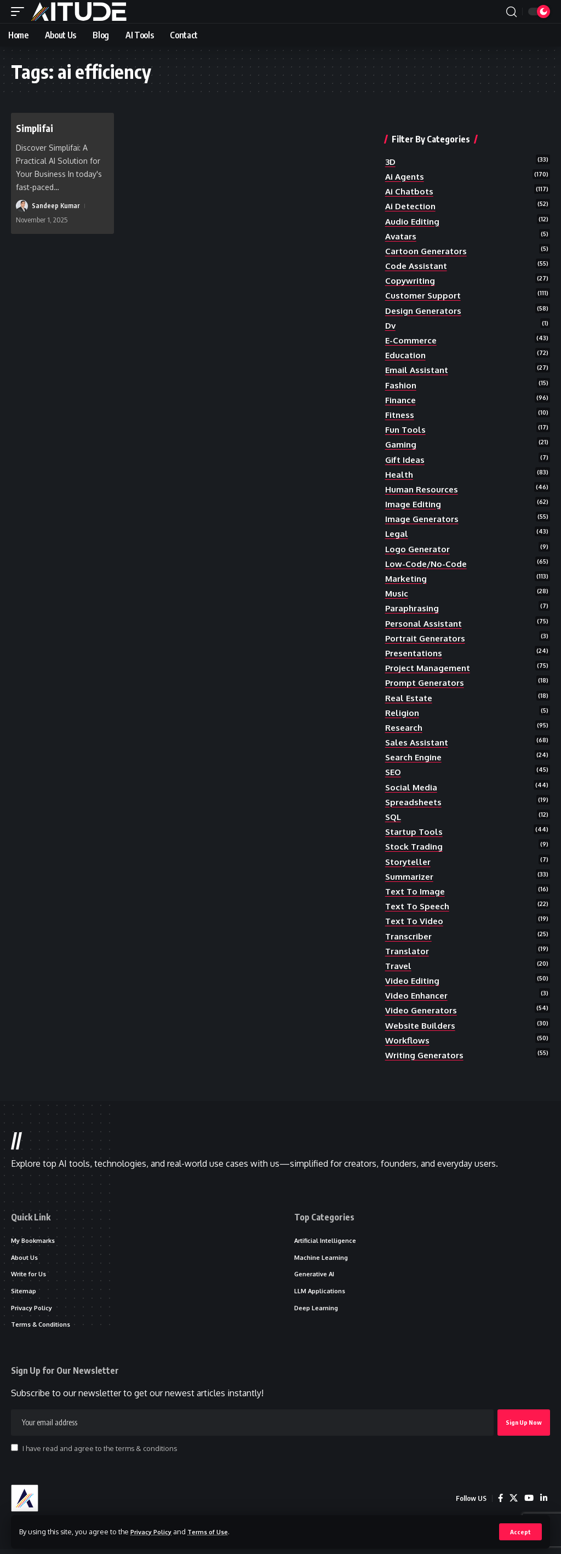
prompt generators (427, 682)
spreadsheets (415, 801)
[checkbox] (14, 1451)
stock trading (415, 846)
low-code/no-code (427, 563)
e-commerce (412, 340)
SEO (394, 771)
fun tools (406, 429)
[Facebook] (498, 1503)
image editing (414, 503)
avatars (402, 236)
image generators (424, 518)
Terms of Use (217, 1531)
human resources (423, 489)
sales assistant (418, 742)
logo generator (419, 548)
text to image (416, 891)
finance (401, 399)
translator (408, 950)
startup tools (415, 831)
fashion (401, 385)
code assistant (417, 265)
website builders (422, 1025)
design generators (426, 310)
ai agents (406, 176)
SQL (394, 816)
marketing (407, 578)
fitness (400, 414)
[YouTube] (528, 1503)
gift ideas (406, 459)
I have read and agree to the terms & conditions (99, 1452)
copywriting (411, 280)
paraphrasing (413, 608)
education (406, 354)
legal (397, 533)
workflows (408, 1040)
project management (430, 667)
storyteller (410, 861)
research (405, 727)
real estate (410, 697)
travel (399, 965)
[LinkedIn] (543, 1503)
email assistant (418, 369)
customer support (424, 295)
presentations (415, 652)
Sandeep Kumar (56, 206)
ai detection (412, 205)
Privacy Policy (154, 1531)
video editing (413, 980)
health (400, 474)
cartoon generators (428, 250)
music (397, 593)
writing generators (427, 1055)
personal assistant (425, 623)
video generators (423, 1010)
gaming (401, 444)
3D (391, 161)
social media (412, 787)
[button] (520, 1531)
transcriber (410, 936)
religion (403, 712)
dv (391, 325)
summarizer (410, 876)
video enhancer (418, 995)
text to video (415, 920)
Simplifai (37, 127)
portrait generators (428, 638)
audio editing (413, 221)
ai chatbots (410, 191)
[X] (512, 1503)
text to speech (419, 906)
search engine (415, 757)
